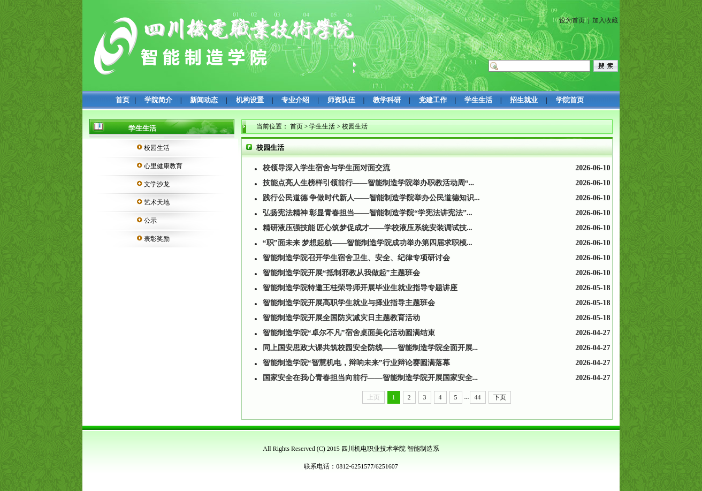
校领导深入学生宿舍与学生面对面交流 (326, 168)
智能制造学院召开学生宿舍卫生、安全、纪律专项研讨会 (356, 258)
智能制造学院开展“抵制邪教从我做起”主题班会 (341, 273)
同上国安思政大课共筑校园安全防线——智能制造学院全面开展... (370, 348)
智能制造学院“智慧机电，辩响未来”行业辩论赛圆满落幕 (356, 363)
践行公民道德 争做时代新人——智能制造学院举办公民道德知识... (371, 198)
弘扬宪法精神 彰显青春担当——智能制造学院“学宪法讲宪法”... (367, 213)
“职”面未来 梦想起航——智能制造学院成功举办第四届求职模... (367, 243)
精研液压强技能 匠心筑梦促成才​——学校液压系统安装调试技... (367, 228)
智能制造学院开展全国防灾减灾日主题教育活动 (341, 318)
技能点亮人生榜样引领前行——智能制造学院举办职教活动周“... (369, 183)
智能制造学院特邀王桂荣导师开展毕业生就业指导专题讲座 (360, 288)
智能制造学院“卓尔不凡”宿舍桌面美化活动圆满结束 (349, 333)
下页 (499, 397)
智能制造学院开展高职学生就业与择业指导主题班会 (349, 303)
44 (478, 397)
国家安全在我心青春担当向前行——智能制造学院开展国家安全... (370, 378)
